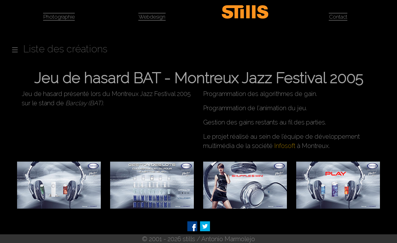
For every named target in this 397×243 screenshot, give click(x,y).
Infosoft (284, 145)
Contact (338, 15)
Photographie (59, 15)
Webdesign (152, 15)
